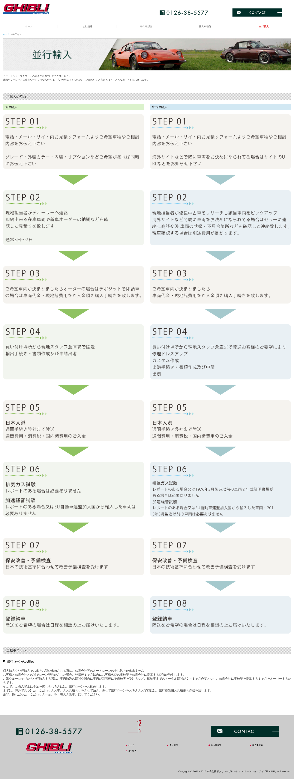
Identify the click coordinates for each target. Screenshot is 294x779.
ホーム (28, 26)
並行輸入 (264, 26)
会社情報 (87, 26)
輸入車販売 (146, 26)
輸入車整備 (205, 26)
